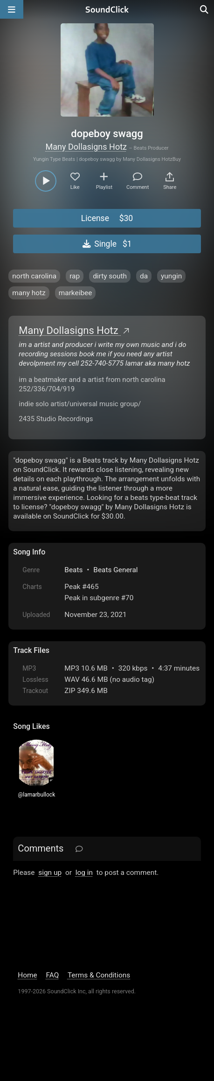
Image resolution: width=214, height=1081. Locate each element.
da (144, 276)
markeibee (75, 293)
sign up (50, 872)
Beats (73, 570)
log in (84, 872)
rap (74, 276)
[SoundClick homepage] (107, 9)
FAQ (52, 975)
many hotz (28, 293)
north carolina (34, 276)
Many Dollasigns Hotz (86, 147)
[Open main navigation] (11, 9)
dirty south (110, 276)
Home (27, 975)
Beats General (115, 570)
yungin (171, 276)
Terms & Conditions (99, 975)
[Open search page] (204, 9)
